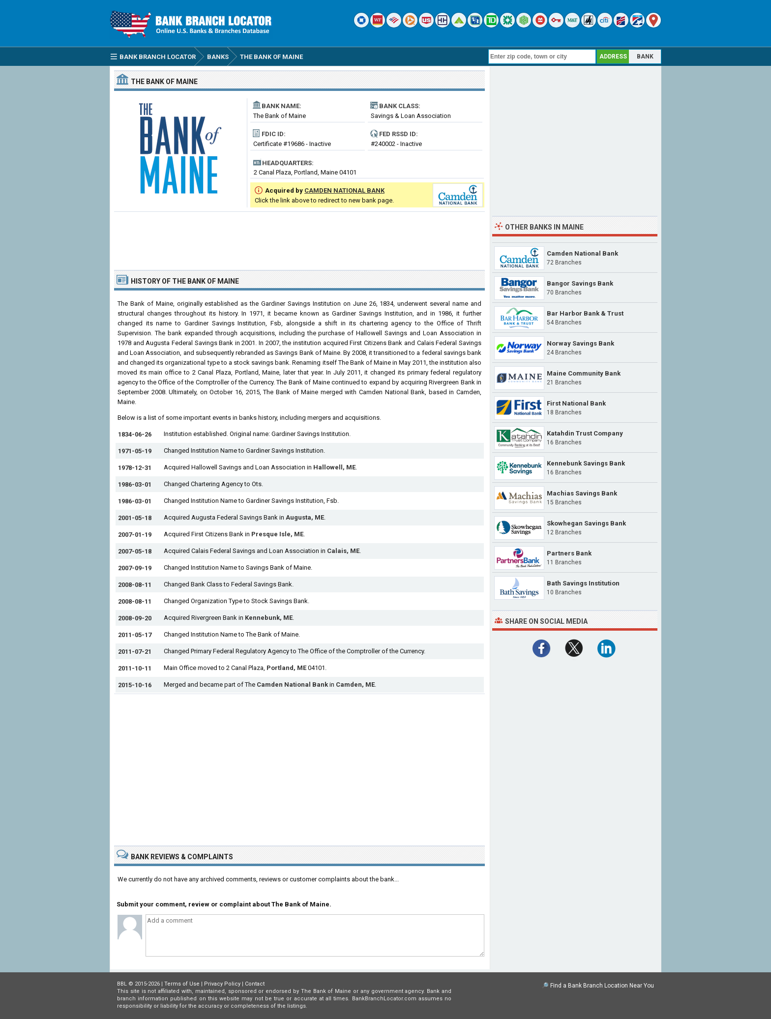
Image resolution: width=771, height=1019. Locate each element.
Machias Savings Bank (582, 493)
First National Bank (576, 403)
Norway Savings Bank (580, 343)
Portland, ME (286, 667)
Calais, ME (343, 550)
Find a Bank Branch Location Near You (602, 985)
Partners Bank (569, 553)
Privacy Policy (222, 984)
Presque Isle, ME (277, 534)
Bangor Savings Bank (580, 283)
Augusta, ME (305, 517)
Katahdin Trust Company (585, 433)
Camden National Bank (292, 684)
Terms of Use (182, 984)
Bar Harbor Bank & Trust (585, 313)
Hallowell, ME (334, 467)
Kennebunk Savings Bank (586, 463)
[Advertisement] (299, 237)
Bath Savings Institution (583, 583)
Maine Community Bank (584, 373)
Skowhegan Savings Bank (586, 523)
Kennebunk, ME (269, 617)
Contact (255, 984)
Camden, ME (355, 684)
